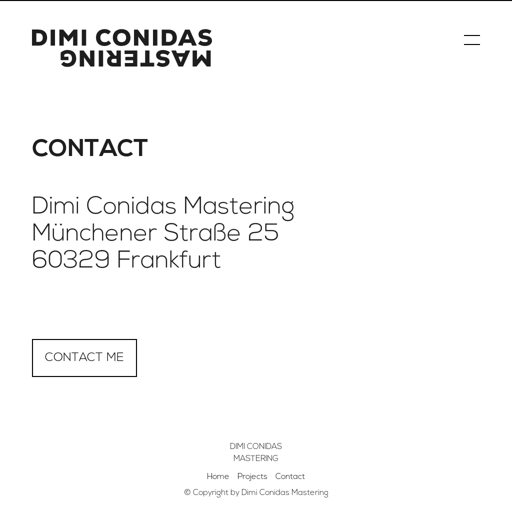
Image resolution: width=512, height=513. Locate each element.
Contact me (84, 358)
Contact (290, 477)
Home (218, 477)
